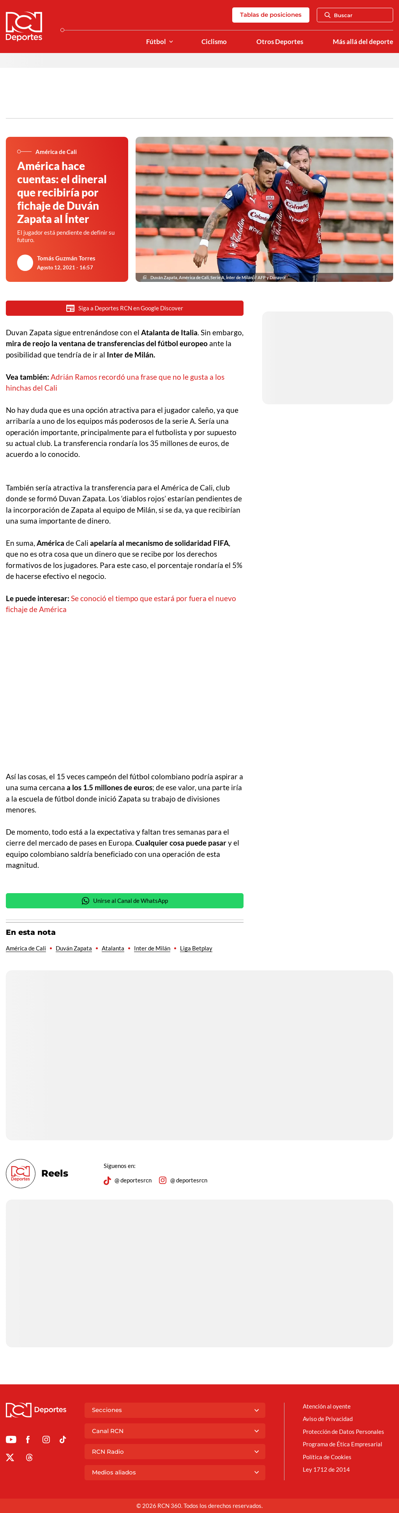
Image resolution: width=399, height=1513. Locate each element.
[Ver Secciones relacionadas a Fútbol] (171, 42)
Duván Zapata (74, 948)
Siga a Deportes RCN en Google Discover (124, 308)
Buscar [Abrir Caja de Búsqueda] (339, 15)
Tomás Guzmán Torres (66, 258)
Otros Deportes (279, 42)
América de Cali (26, 948)
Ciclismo (214, 42)
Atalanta (113, 948)
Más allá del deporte (363, 42)
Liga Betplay (196, 948)
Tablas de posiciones (271, 14)
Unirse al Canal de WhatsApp (125, 901)
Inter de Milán (152, 948)
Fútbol (156, 42)
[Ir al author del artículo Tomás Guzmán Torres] (25, 263)
